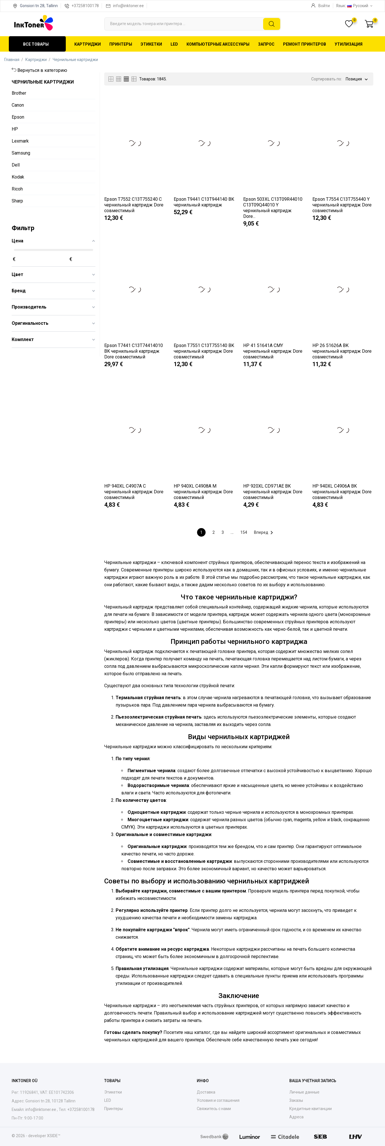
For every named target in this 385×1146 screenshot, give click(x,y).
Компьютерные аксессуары (218, 44)
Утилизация (349, 44)
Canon (18, 105)
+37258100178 (85, 5)
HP (15, 129)
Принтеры (120, 44)
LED (174, 44)
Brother (19, 93)
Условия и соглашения (218, 1100)
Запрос (266, 44)
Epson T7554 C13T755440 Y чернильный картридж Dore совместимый (342, 204)
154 (243, 532)
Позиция (354, 79)
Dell (16, 165)
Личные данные (304, 1092)
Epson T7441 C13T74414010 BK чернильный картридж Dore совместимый (133, 351)
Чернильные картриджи (43, 82)
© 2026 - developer (29, 1135)
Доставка (206, 1092)
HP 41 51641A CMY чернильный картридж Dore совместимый (272, 351)
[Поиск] (192, 24)
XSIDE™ (53, 1135)
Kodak (18, 177)
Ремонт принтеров (304, 44)
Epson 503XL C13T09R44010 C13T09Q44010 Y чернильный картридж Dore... (272, 207)
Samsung (21, 153)
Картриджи (87, 44)
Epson (18, 117)
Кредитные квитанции (310, 1108)
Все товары (36, 44)
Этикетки (151, 44)
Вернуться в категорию (42, 70)
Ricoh (17, 189)
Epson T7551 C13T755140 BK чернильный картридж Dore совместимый (204, 351)
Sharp (17, 201)
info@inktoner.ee (128, 5)
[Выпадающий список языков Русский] (360, 5)
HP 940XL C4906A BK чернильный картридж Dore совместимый (342, 491)
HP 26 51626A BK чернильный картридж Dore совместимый (342, 351)
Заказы (296, 1100)
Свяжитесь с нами (214, 1108)
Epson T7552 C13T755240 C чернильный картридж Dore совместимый (133, 204)
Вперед (264, 532)
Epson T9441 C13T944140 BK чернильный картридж (204, 202)
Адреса (296, 1117)
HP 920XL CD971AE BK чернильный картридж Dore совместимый (272, 491)
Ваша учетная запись (312, 1080)
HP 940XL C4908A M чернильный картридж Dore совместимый (203, 491)
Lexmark (20, 141)
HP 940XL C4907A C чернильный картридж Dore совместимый (133, 491)
